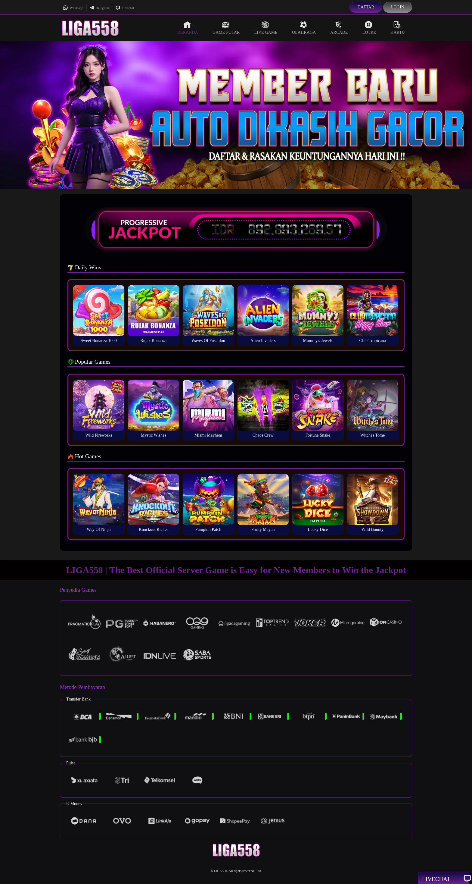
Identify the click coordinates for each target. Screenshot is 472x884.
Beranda (188, 28)
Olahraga (304, 28)
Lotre (369, 28)
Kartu (397, 28)
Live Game (266, 28)
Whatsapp (73, 8)
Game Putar (226, 28)
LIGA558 (220, 871)
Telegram (99, 8)
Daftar (365, 7)
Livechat (124, 8)
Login (397, 7)
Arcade (339, 28)
